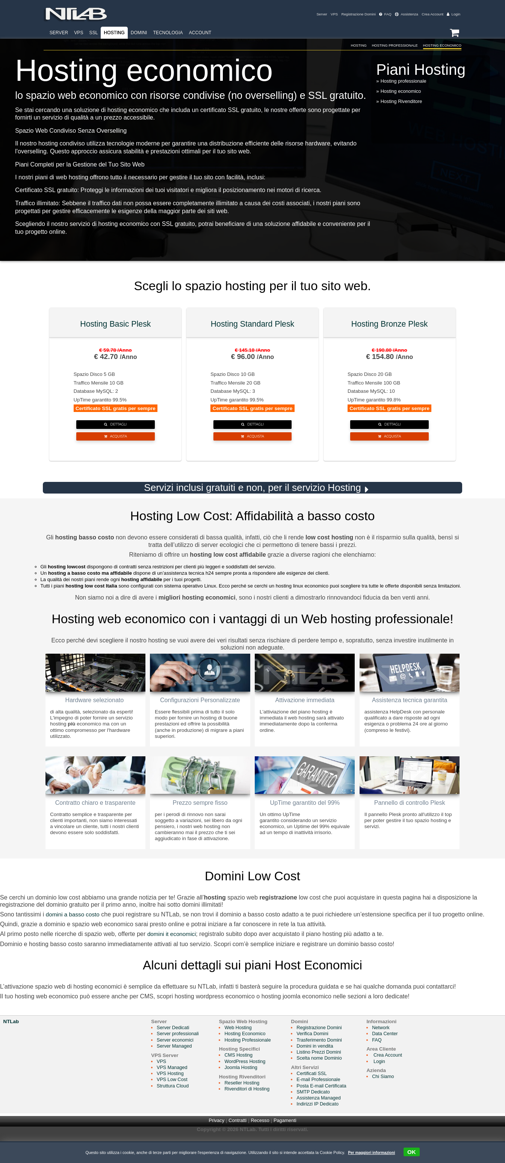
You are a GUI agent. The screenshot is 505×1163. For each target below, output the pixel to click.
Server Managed (175, 1067)
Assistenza (404, 14)
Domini (139, 32)
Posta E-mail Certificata (328, 1106)
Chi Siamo (392, 1097)
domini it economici (173, 954)
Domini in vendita (321, 1067)
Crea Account (431, 14)
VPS (327, 14)
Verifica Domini (319, 1054)
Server (315, 14)
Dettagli (115, 428)
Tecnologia (168, 32)
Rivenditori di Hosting (251, 1109)
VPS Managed (173, 1088)
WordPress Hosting (249, 1082)
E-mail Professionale (325, 1100)
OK (413, 1152)
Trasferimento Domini (326, 1060)
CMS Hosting (242, 1076)
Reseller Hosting (246, 1103)
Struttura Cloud (174, 1106)
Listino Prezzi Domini (325, 1073)
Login (453, 14)
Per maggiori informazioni (371, 1152)
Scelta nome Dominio (326, 1079)
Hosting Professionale (375, 45)
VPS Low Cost (173, 1100)
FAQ (382, 14)
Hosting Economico (436, 45)
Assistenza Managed (325, 1118)
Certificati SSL (318, 1094)
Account (200, 32)
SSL (93, 32)
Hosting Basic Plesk (115, 325)
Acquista (115, 445)
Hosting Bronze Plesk (389, 325)
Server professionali (179, 1054)
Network (390, 1048)
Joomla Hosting (244, 1088)
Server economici (176, 1060)
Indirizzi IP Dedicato (324, 1124)
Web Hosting (241, 1048)
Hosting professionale (405, 82)
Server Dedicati (174, 1048)
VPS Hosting (171, 1094)
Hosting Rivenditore (403, 102)
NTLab (11, 1042)
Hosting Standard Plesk (252, 325)
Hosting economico (402, 92)
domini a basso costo (74, 935)
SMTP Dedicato (319, 1112)
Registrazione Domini (353, 14)
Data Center (394, 1054)
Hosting (114, 32)
